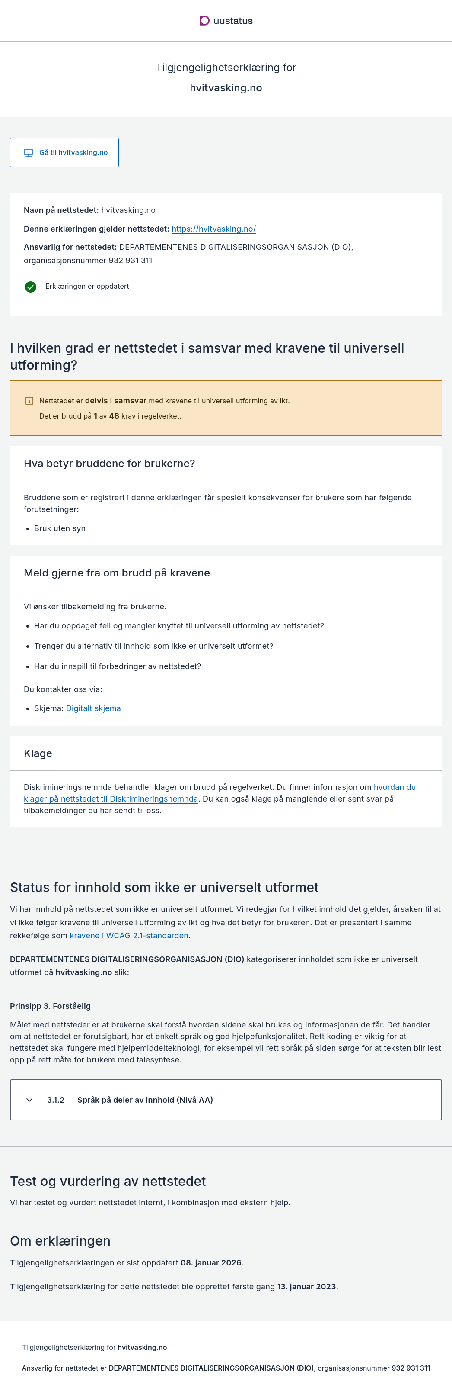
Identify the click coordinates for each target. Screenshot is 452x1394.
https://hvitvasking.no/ (214, 228)
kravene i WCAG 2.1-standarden (129, 935)
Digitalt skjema (93, 708)
